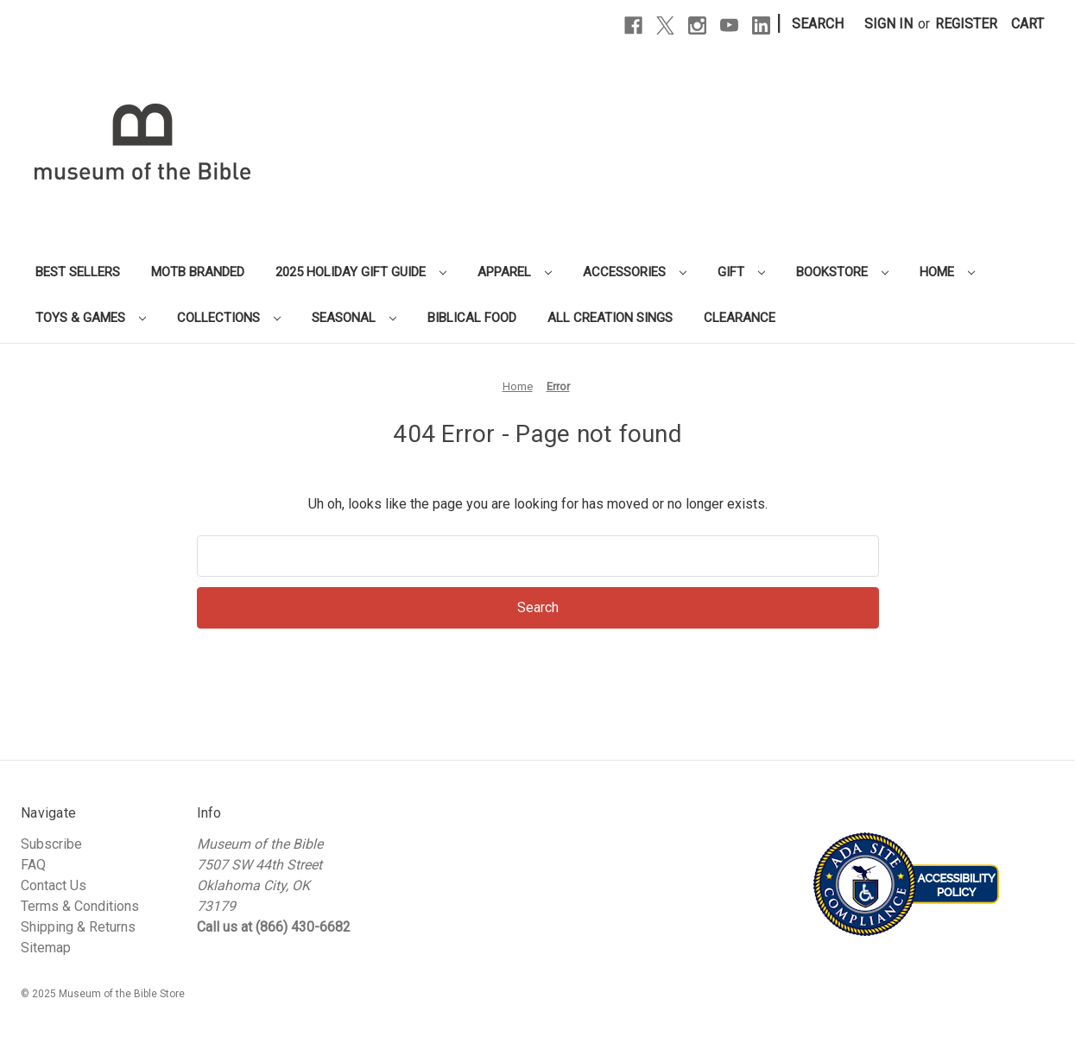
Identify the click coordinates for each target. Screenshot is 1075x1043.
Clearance (739, 318)
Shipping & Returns (78, 927)
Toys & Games (90, 318)
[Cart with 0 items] (1027, 24)
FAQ (33, 865)
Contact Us (53, 885)
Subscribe (51, 844)
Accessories (634, 272)
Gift (741, 272)
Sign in (888, 24)
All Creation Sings (610, 318)
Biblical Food (471, 318)
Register (966, 24)
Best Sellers (77, 272)
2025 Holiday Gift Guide (360, 272)
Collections (229, 318)
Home (947, 272)
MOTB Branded (197, 272)
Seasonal (354, 318)
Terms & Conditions (80, 906)
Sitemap (46, 947)
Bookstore (842, 272)
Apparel (514, 272)
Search (818, 24)
